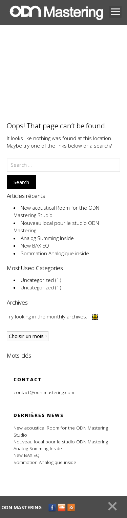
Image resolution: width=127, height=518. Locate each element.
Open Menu (115, 12)
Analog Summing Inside (47, 238)
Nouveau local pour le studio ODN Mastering (61, 442)
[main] (63, 240)
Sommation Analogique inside (55, 253)
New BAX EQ (35, 245)
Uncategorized (37, 280)
